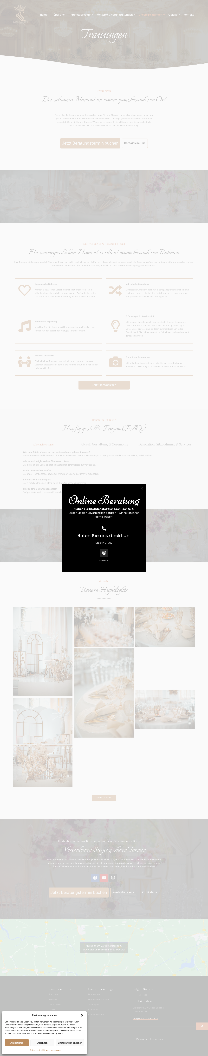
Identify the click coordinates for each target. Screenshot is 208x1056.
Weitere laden (104, 797)
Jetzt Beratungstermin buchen (90, 143)
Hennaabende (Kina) (98, 999)
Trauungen (93, 1004)
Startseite (53, 994)
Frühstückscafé (81, 14)
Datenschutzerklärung (39, 1050)
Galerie (173, 14)
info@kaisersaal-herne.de (145, 1018)
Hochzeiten (94, 994)
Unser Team (55, 1004)
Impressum (56, 1050)
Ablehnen (42, 1042)
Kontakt (189, 14)
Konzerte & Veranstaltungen (115, 14)
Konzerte (93, 1009)
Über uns (59, 14)
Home (43, 14)
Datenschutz (143, 1039)
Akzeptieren (16, 1042)
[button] (82, 1015)
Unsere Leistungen (151, 14)
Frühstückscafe (96, 1014)
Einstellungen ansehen (70, 1042)
